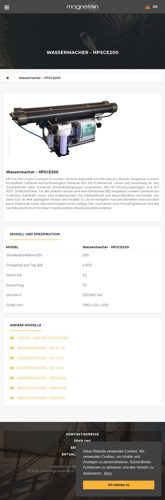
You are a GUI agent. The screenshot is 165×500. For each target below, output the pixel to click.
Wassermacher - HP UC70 (37, 358)
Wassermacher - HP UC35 (36, 368)
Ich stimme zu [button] (118, 485)
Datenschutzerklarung (67, 467)
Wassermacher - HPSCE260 (38, 378)
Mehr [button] (108, 473)
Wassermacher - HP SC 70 (37, 348)
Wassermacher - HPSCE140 (38, 388)
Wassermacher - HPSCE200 (40, 78)
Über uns (82, 441)
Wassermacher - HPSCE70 (37, 398)
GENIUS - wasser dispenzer (39, 338)
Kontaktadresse (82, 434)
